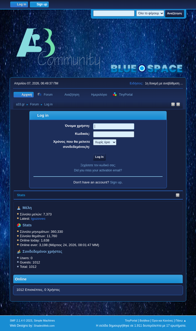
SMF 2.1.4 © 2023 (21, 320)
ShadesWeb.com (44, 325)
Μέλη (27, 208)
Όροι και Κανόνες (162, 320)
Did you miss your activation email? (98, 170)
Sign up (115, 182)
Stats (21, 195)
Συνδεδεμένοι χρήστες (42, 251)
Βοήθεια (145, 320)
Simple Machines (44, 320)
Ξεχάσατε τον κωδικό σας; (98, 165)
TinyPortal (131, 320)
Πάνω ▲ (181, 320)
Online (21, 279)
